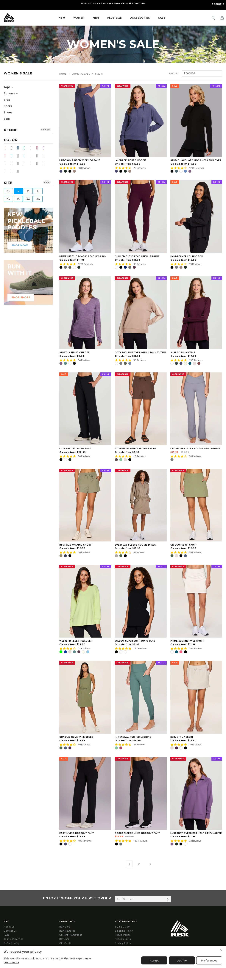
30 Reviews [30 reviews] (84, 744)
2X (28, 198)
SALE (161, 17)
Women (79, 17)
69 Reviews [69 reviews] (195, 552)
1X (18, 198)
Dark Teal (26, 155)
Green (26, 147)
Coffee (7, 171)
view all (45, 129)
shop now (19, 245)
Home (63, 74)
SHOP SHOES (20, 297)
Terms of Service (13, 939)
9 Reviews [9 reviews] (138, 552)
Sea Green (38, 155)
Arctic (45, 163)
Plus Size (114, 17)
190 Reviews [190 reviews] (195, 360)
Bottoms (11, 93)
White (19, 155)
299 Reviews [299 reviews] (195, 648)
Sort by (174, 73)
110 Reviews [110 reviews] (140, 840)
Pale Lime (19, 163)
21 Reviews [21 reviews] (139, 744)
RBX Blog (64, 926)
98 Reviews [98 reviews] (139, 264)
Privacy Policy (123, 943)
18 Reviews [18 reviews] (139, 456)
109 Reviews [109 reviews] (84, 840)
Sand (32, 155)
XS (8, 191)
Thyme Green (7, 163)
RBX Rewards (67, 930)
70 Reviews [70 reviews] (84, 456)
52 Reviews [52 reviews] (84, 648)
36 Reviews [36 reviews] (139, 360)
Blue (19, 147)
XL (8, 198)
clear (47, 182)
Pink (38, 147)
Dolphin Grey (38, 163)
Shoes (8, 112)
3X (38, 198)
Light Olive (19, 171)
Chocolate (45, 155)
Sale (7, 119)
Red (7, 155)
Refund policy (12, 943)
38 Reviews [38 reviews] (84, 168)
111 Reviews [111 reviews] (140, 648)
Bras (7, 100)
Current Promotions (70, 934)
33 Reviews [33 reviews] (195, 264)
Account (218, 4)
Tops (8, 87)
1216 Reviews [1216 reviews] (196, 168)
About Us (9, 926)
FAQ (6, 934)
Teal (13, 155)
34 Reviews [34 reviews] (84, 360)
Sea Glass (26, 163)
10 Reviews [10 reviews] (84, 552)
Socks (8, 106)
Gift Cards (65, 943)
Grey (32, 147)
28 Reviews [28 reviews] (195, 456)
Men (96, 17)
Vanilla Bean (32, 163)
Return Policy (122, 934)
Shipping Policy (124, 930)
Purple (45, 147)
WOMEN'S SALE (81, 74)
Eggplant (13, 163)
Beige (7, 147)
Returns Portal (123, 939)
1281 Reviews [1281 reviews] (85, 264)
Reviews (64, 939)
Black (13, 147)
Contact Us (10, 930)
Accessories (140, 17)
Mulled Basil (13, 171)
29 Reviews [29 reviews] (139, 168)
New (62, 17)
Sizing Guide (122, 926)
